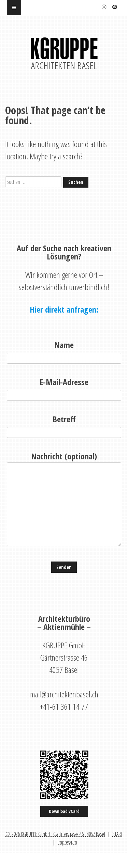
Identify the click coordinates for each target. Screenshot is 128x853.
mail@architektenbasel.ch (64, 694)
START (117, 834)
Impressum (67, 842)
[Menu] (14, 7)
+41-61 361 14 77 (64, 706)
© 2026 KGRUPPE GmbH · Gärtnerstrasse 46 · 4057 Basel (55, 834)
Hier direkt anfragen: (64, 309)
